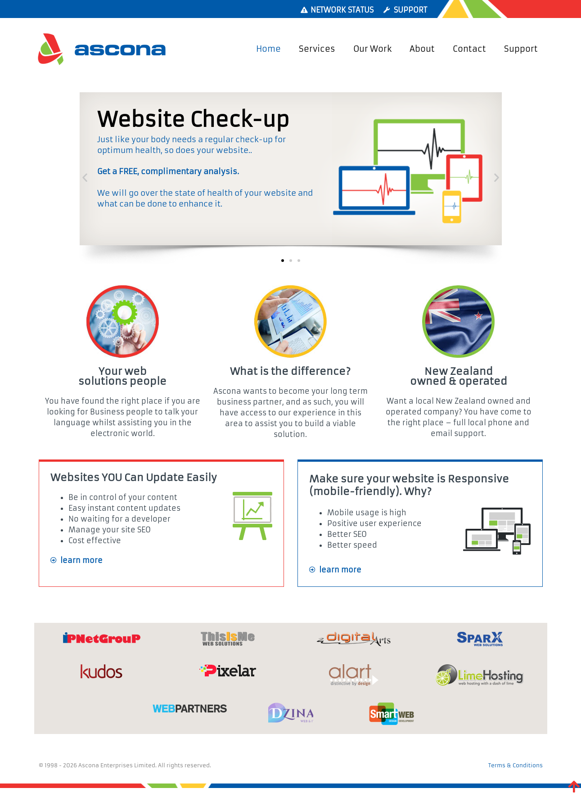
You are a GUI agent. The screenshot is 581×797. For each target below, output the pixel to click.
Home (268, 49)
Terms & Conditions (515, 765)
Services (317, 49)
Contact (469, 49)
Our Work (372, 49)
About (422, 49)
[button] (84, 177)
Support (521, 49)
